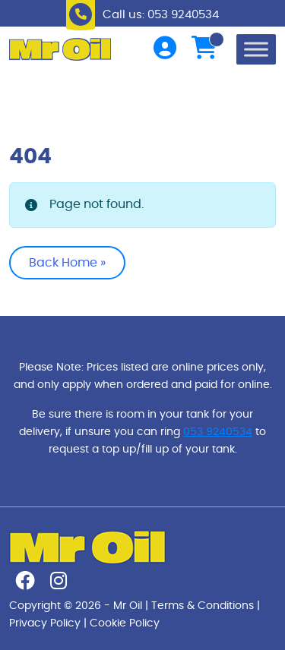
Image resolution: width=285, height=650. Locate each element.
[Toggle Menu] (256, 49)
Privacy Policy (45, 623)
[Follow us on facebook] (25, 584)
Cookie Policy (125, 623)
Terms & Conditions (202, 605)
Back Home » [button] (67, 263)
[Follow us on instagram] (58, 584)
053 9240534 (217, 431)
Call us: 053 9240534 (161, 15)
